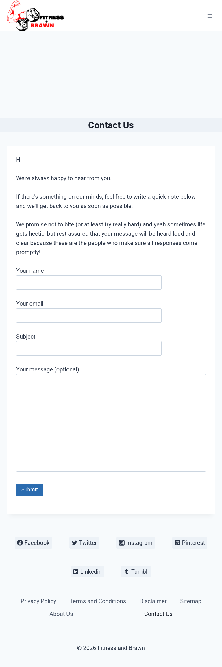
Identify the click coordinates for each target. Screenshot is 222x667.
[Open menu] (209, 15)
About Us (61, 613)
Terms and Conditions (98, 601)
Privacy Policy (38, 601)
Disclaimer (152, 601)
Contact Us (158, 613)
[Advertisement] (111, 74)
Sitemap (190, 601)
